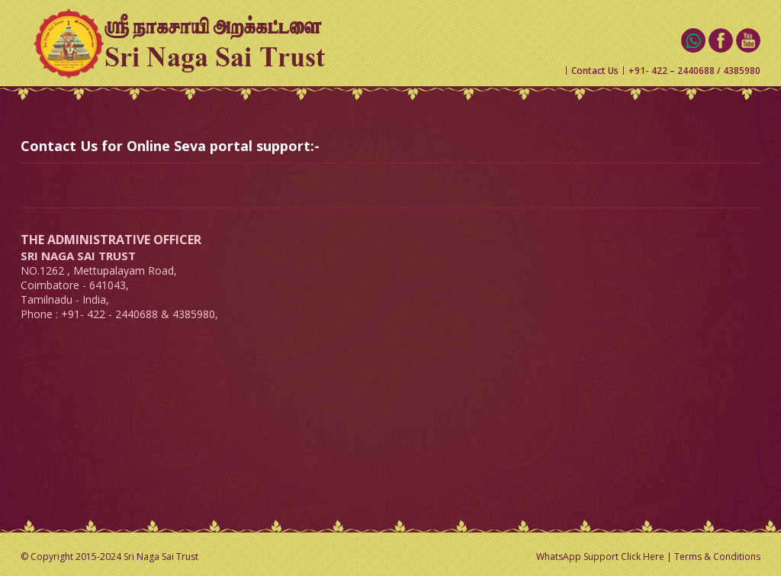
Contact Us (595, 70)
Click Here (642, 556)
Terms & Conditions (717, 556)
